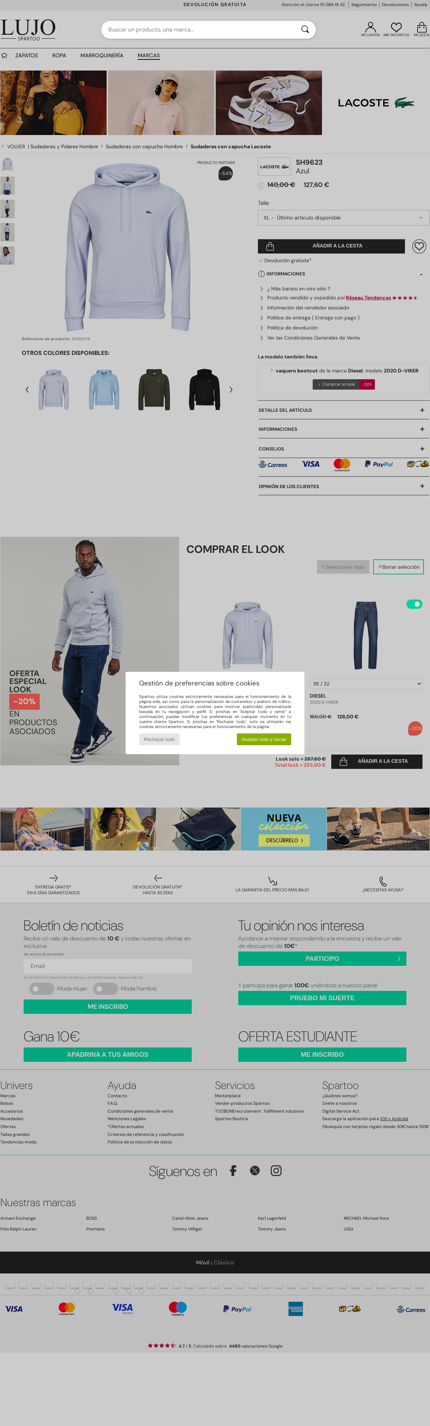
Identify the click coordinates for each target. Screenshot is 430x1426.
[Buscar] (305, 30)
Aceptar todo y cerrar (264, 739)
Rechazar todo (159, 739)
